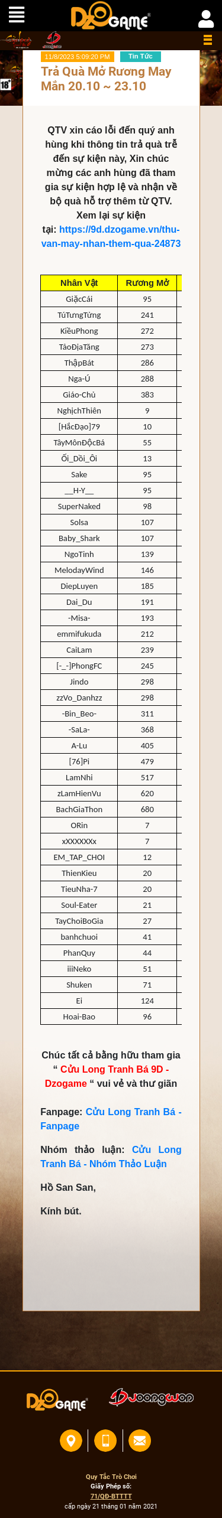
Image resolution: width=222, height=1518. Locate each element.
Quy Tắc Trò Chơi (111, 1477)
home (16, 39)
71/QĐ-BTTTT (111, 1496)
